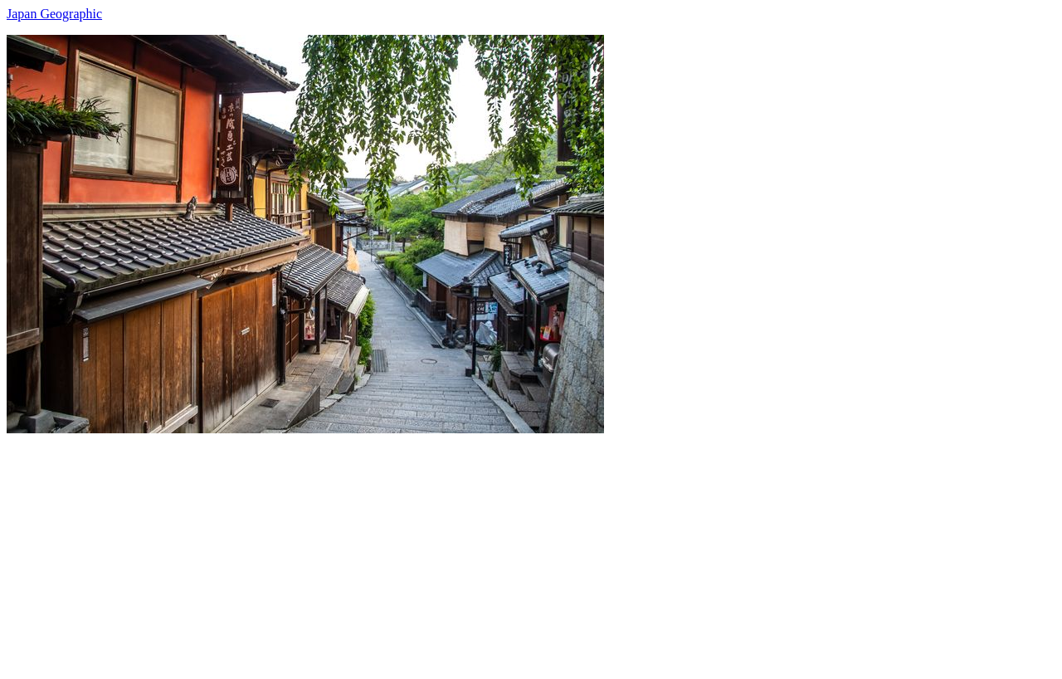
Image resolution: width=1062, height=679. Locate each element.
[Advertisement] (504, 549)
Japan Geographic (54, 14)
